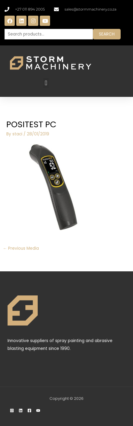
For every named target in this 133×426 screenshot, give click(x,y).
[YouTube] (38, 410)
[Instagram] (12, 410)
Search (107, 34)
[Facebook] (29, 410)
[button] (46, 83)
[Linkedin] (20, 410)
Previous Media (21, 248)
